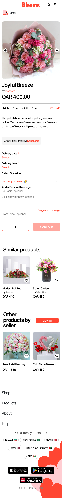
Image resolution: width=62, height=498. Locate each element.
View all (47, 320)
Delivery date (10, 153)
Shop (6, 392)
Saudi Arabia (31, 440)
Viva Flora (40, 292)
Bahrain (50, 440)
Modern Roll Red (12, 288)
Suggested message (49, 210)
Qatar (15, 448)
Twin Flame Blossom (44, 364)
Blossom (10, 91)
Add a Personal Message (16, 187)
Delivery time (10, 163)
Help (5, 423)
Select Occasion (11, 173)
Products (9, 403)
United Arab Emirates (38, 448)
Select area (33, 140)
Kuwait (11, 440)
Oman (31, 456)
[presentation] (5, 50)
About (7, 413)
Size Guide (54, 108)
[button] (4, 5)
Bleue (8, 292)
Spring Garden (41, 288)
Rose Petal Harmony (14, 364)
